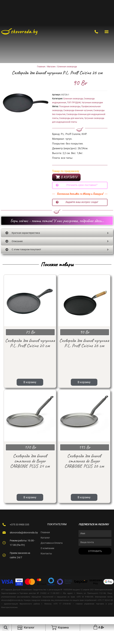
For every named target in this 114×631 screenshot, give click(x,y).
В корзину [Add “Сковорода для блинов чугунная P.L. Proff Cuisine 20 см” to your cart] (29, 364)
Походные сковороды (69, 106)
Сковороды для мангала (71, 118)
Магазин (51, 66)
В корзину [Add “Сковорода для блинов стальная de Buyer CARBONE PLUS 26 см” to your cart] (84, 461)
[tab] (57, 233)
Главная (41, 66)
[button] (106, 31)
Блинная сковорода (67, 66)
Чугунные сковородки (92, 102)
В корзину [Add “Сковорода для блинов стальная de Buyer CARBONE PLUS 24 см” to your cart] (29, 461)
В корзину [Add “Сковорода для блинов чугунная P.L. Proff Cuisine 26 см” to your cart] (84, 364)
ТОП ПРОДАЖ (74, 102)
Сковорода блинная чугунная (78, 110)
